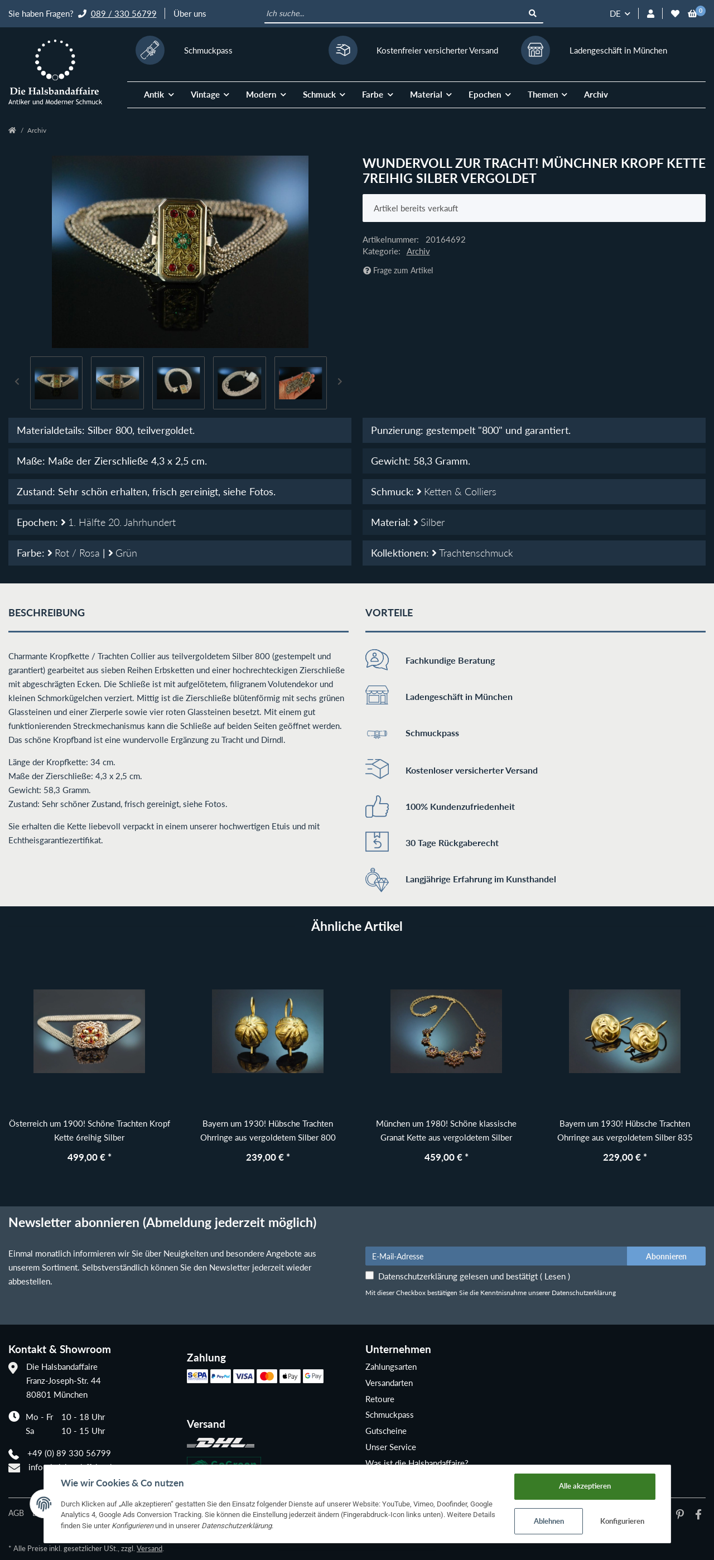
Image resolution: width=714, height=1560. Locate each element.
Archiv (596, 94)
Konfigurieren (622, 1520)
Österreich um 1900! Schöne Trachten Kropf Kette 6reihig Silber (89, 1130)
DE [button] (615, 13)
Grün (122, 553)
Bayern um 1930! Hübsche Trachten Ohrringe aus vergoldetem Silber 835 (625, 1130)
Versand (149, 1548)
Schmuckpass (389, 1414)
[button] (651, 14)
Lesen (555, 1276)
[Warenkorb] (692, 14)
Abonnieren (666, 1256)
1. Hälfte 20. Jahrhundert (118, 522)
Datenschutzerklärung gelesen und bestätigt (474, 1276)
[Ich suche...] (394, 13)
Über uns (189, 13)
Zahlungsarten (391, 1366)
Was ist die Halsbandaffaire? (417, 1463)
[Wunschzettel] (675, 14)
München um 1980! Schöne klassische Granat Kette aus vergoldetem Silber (446, 1130)
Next (340, 382)
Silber (429, 522)
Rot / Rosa (75, 553)
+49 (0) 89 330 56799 (69, 1453)
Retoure (379, 1399)
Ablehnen (549, 1520)
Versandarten (389, 1383)
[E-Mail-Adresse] (496, 1256)
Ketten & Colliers (456, 491)
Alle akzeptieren (585, 1485)
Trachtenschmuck (472, 553)
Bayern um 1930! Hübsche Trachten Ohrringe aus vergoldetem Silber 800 (268, 1130)
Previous (17, 382)
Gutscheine (386, 1431)
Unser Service (390, 1447)
